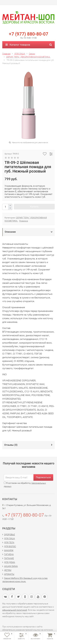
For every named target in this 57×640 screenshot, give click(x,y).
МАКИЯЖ (8, 550)
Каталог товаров (17, 44)
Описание (10, 231)
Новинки (23, 221)
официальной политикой (14, 610)
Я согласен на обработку (25, 484)
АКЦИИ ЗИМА (11, 566)
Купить (34, 206)
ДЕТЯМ (7, 570)
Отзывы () (10, 444)
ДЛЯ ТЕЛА (9, 542)
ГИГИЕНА (9, 554)
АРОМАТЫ (9, 574)
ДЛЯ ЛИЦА (9, 538)
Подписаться (43, 477)
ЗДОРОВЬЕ (9, 534)
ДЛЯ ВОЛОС (10, 546)
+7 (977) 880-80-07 (28, 34)
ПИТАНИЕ (9, 558)
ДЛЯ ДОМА (9, 562)
